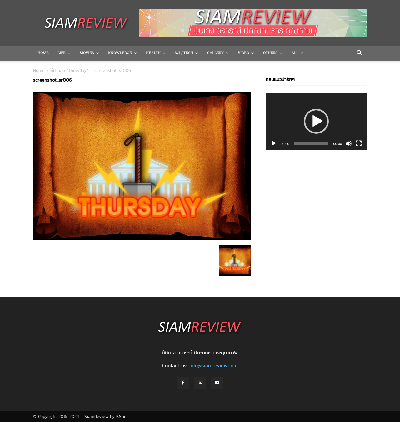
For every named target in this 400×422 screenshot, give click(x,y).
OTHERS (272, 53)
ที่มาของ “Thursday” (69, 70)
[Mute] (349, 143)
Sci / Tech (186, 53)
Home (43, 53)
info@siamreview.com (213, 365)
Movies (89, 53)
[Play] (274, 143)
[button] (359, 53)
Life (64, 53)
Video (246, 53)
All (297, 53)
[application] (316, 121)
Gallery (218, 53)
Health (156, 53)
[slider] (311, 143)
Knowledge (122, 53)
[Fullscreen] (359, 143)
